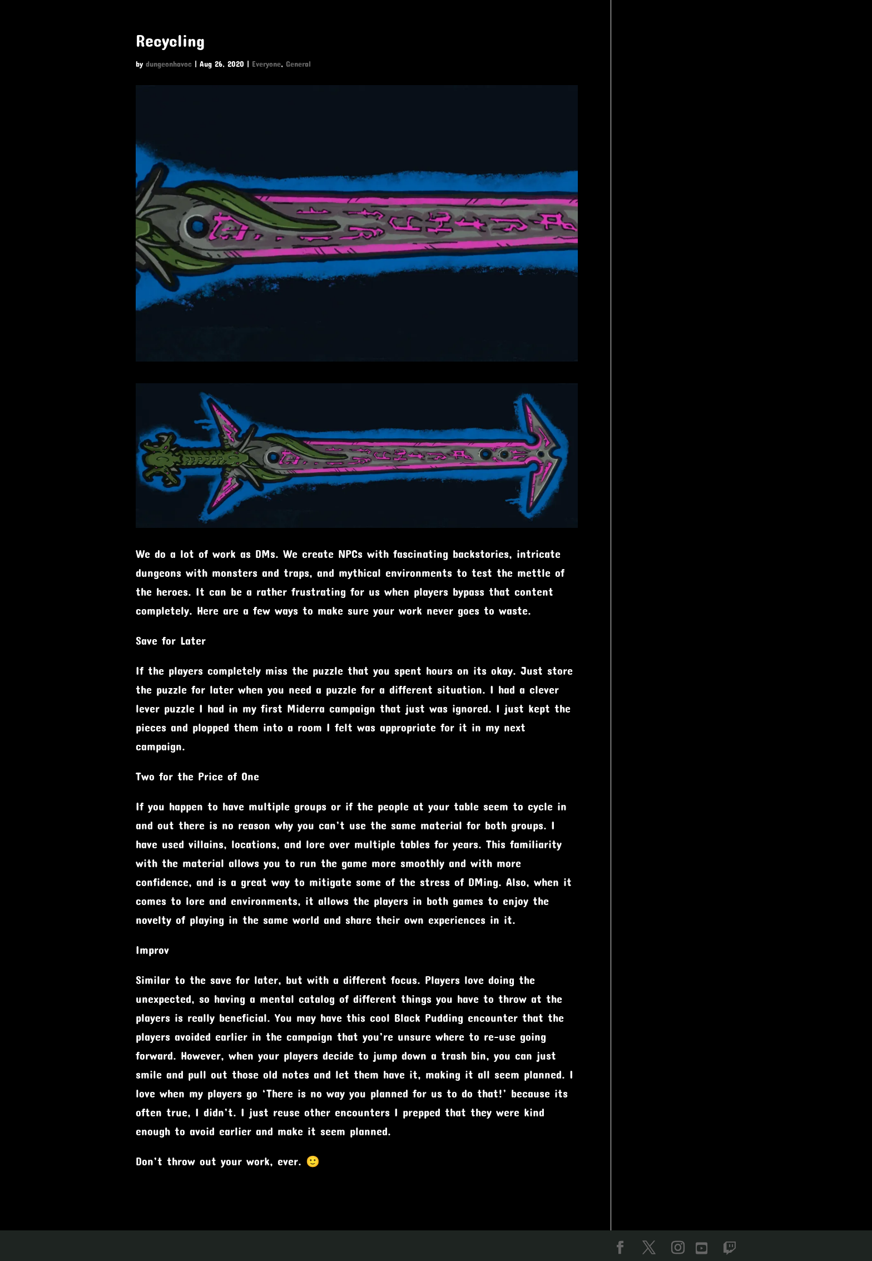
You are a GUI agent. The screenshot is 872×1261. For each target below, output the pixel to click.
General (298, 63)
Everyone (266, 63)
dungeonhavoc (169, 63)
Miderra (306, 708)
